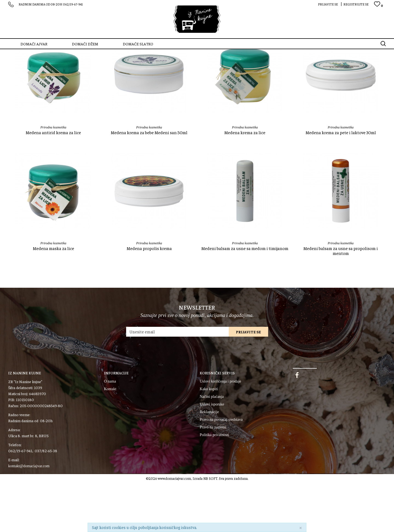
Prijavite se (248, 380)
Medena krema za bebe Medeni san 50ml (149, 181)
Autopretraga (235, 62)
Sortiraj (257, 62)
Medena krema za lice (244, 181)
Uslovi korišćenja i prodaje (220, 430)
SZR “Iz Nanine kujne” (23, 53)
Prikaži (330, 62)
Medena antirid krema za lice (53, 181)
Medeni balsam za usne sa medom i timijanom (244, 297)
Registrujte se (356, 4)
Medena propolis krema (149, 297)
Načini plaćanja (212, 446)
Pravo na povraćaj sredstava (221, 469)
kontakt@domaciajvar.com (29, 515)
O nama (110, 430)
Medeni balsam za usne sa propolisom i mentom (340, 300)
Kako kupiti (209, 438)
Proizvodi (49, 53)
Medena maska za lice (53, 297)
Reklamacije (209, 461)
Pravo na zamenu (213, 476)
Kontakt (110, 438)
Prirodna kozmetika (53, 176)
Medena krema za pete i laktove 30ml (341, 181)
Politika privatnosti (214, 484)
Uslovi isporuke (212, 453)
